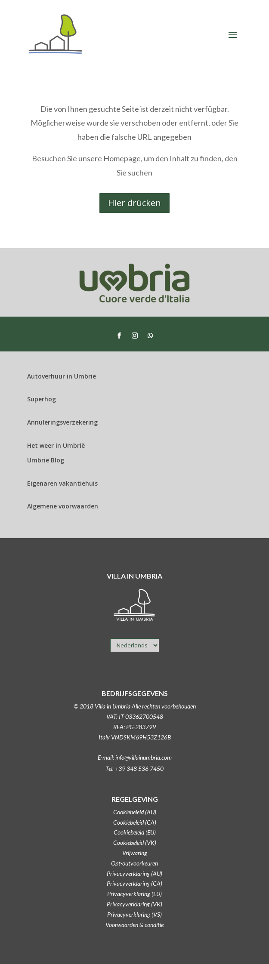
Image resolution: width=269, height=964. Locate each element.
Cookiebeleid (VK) (134, 842)
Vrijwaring (134, 852)
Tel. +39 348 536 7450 (134, 768)
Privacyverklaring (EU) (134, 893)
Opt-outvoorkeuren (134, 863)
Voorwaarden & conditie (134, 924)
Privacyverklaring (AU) (134, 873)
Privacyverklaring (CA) (134, 883)
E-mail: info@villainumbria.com (135, 757)
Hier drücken (134, 203)
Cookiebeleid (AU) (134, 812)
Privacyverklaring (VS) (134, 914)
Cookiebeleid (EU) (135, 832)
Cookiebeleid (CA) (134, 822)
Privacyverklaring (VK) (134, 904)
